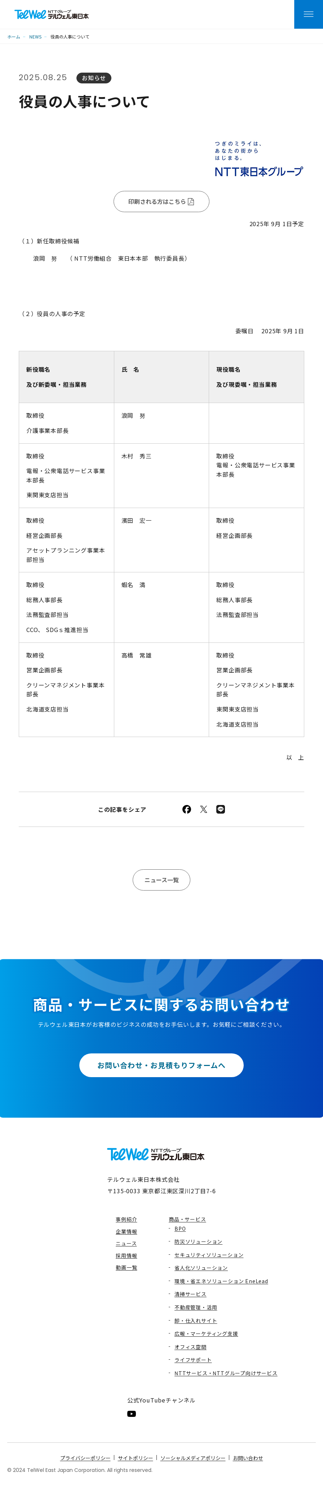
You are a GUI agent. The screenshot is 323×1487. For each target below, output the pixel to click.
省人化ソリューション (201, 1267)
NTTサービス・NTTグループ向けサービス (226, 1373)
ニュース (126, 1243)
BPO (180, 1228)
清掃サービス (190, 1294)
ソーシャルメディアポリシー (193, 1457)
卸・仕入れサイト (195, 1320)
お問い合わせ (248, 1457)
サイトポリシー (135, 1457)
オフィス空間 (190, 1346)
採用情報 (126, 1255)
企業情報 (126, 1231)
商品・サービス (187, 1219)
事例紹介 (126, 1219)
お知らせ (94, 77)
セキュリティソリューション (208, 1254)
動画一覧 (126, 1267)
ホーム (13, 36)
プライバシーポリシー (85, 1457)
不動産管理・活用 (195, 1307)
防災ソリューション (198, 1241)
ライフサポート (193, 1359)
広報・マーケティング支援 (206, 1333)
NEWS (35, 36)
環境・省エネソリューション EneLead (221, 1281)
